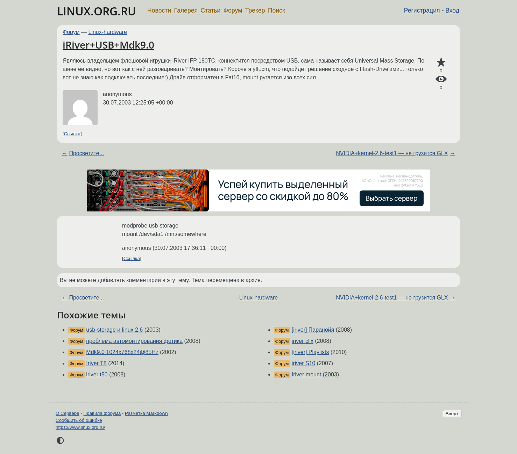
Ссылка (72, 133)
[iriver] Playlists (310, 352)
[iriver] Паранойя (313, 330)
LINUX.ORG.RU (96, 11)
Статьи (210, 10)
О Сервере (67, 413)
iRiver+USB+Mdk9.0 (108, 44)
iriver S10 (304, 363)
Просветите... (86, 153)
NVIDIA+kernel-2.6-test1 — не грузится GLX (392, 153)
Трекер (255, 10)
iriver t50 (96, 374)
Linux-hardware (107, 32)
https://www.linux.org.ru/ (80, 427)
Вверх (452, 413)
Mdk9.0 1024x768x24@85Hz (122, 352)
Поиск (276, 10)
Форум (233, 10)
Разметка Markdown (146, 413)
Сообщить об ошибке (79, 420)
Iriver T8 (96, 363)
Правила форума (102, 413)
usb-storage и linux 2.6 (114, 330)
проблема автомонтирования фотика (134, 341)
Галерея (186, 10)
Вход (452, 10)
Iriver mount (306, 374)
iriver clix (302, 341)
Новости (159, 10)
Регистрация (422, 10)
